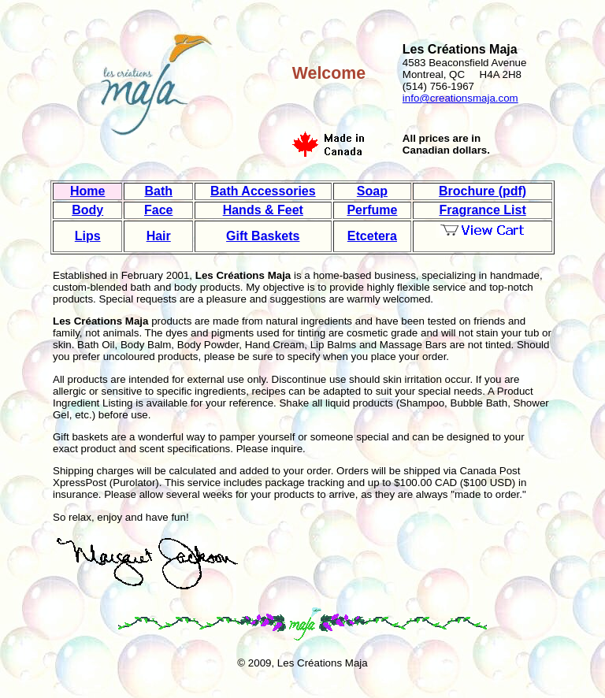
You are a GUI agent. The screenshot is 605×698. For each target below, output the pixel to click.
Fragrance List (482, 210)
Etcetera (372, 236)
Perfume (372, 210)
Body (87, 210)
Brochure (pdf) (482, 191)
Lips (88, 236)
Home (87, 191)
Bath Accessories (263, 191)
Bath (158, 191)
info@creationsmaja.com (460, 98)
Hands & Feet (263, 210)
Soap (372, 191)
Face (158, 210)
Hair (159, 236)
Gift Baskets (262, 236)
